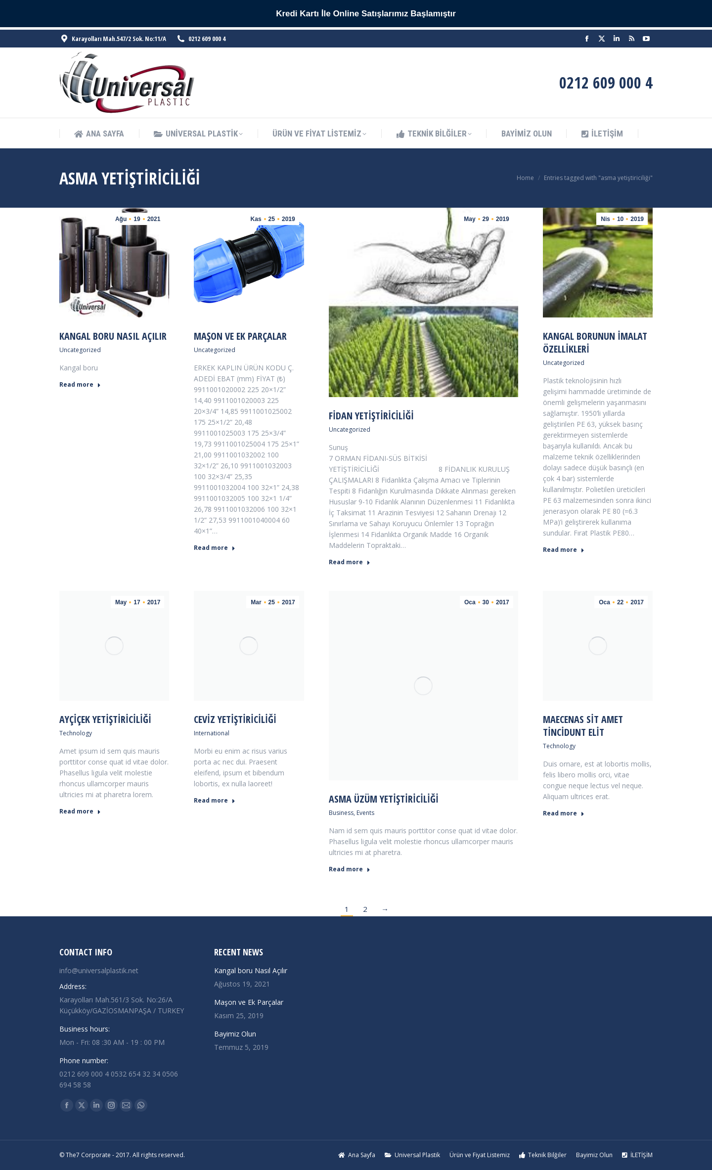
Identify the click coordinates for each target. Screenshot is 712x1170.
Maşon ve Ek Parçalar (240, 336)
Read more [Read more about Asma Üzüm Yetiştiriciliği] (349, 869)
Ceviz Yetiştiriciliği (235, 719)
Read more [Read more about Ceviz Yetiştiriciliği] (214, 801)
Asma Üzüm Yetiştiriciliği (384, 799)
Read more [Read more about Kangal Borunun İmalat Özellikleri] (563, 550)
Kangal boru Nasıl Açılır (113, 336)
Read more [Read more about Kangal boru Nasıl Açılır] (80, 385)
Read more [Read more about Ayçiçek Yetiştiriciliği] (80, 811)
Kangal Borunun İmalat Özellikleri (595, 342)
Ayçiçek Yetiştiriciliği (105, 719)
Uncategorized (80, 350)
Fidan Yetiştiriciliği (371, 415)
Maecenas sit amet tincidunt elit (583, 726)
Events (365, 813)
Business (341, 813)
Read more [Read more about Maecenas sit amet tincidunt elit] (563, 813)
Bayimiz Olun (235, 1033)
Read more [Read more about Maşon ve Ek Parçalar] (214, 548)
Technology (75, 733)
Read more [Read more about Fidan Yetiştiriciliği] (349, 562)
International (211, 733)
